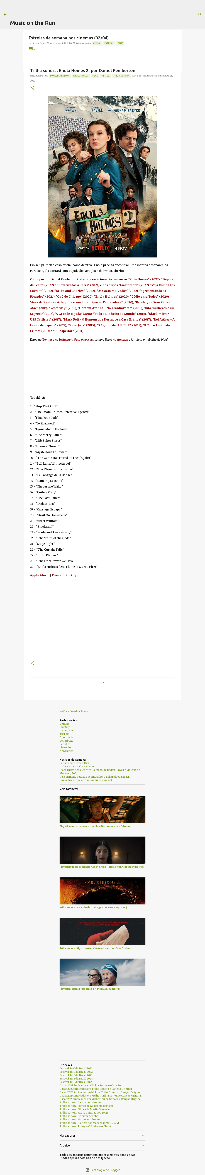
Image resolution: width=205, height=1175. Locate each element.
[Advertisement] (75, 8)
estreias (109, 43)
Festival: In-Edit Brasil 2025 (76, 1082)
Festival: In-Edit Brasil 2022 (76, 1071)
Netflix (105, 76)
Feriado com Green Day (74, 763)
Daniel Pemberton (59, 76)
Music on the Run (32, 23)
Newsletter (66, 751)
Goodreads (66, 737)
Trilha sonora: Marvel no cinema (80, 1119)
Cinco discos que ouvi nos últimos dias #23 (86, 780)
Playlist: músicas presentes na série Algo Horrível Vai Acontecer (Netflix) (102, 866)
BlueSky (65, 727)
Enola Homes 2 (80, 76)
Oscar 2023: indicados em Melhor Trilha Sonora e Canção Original (100, 1092)
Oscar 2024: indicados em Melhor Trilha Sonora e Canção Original (100, 1095)
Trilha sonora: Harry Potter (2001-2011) (84, 1112)
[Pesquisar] (145, 14)
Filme (120, 43)
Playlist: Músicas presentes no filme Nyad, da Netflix (90, 988)
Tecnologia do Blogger (102, 1170)
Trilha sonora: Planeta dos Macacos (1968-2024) (89, 1122)
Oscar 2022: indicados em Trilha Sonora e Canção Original (96, 1088)
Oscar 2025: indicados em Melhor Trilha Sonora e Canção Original (100, 1099)
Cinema (96, 43)
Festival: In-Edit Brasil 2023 (76, 1075)
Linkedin (65, 747)
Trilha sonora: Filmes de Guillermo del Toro (87, 1105)
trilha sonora (121, 76)
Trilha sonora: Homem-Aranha (79, 1116)
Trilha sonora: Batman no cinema (80, 1102)
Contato (65, 723)
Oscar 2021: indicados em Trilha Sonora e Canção (90, 1085)
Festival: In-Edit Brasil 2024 (76, 1078)
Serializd (65, 744)
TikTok (64, 733)
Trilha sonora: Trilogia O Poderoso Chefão (86, 1126)
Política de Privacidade (74, 711)
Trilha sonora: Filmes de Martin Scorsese (85, 1109)
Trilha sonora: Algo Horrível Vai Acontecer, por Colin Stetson (95, 948)
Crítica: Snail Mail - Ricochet (77, 766)
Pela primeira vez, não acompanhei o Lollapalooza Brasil (95, 776)
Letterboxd (66, 740)
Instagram (66, 730)
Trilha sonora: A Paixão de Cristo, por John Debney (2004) (93, 907)
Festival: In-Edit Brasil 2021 (76, 1068)
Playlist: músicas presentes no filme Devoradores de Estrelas (95, 826)
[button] (32, 88)
